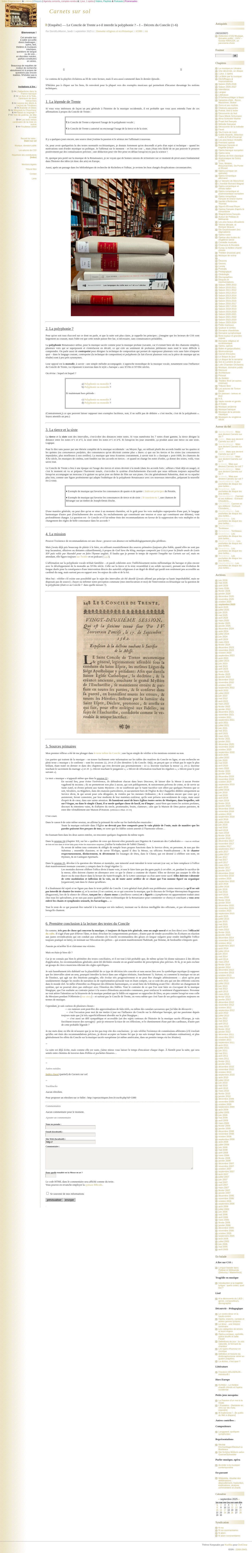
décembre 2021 (226, 712)
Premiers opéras (226, 142)
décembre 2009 (226, 1099)
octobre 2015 (224, 911)
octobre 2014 (224, 943)
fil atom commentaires (229, 1536)
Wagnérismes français (229, 214)
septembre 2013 (226, 978)
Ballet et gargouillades (229, 348)
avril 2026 (223, 585)
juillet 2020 (223, 757)
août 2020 (223, 755)
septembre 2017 (226, 849)
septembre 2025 (226, 604)
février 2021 (224, 739)
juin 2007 (222, 1179)
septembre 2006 (226, 1203)
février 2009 (224, 1126)
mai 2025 (222, 615)
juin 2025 (222, 612)
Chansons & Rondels (228, 245)
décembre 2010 (226, 1066)
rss (146, 31)
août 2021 (223, 722)
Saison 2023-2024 (227, 322)
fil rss (220, 1527)
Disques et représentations (226, 280)
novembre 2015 (226, 908)
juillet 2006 (223, 1209)
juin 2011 (222, 1050)
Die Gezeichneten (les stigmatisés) (229, 230)
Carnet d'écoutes (226, 354)
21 (240, 1510)
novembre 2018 (226, 811)
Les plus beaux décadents (231, 222)
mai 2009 (222, 1117)
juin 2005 (222, 1244)
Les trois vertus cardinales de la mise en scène (25, 121)
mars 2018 (223, 833)
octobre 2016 (224, 878)
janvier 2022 (224, 709)
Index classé (52, 1074)
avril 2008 (223, 1152)
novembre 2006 (226, 1198)
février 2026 (224, 591)
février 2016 (224, 900)
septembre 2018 (226, 816)
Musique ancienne (227, 406)
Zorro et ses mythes (228, 105)
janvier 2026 (224, 593)
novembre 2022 (226, 682)
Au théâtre (223, 378)
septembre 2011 (226, 1042)
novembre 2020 (226, 747)
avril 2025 (223, 618)
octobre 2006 (224, 1201)
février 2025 (224, 623)
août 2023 (223, 658)
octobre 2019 (224, 782)
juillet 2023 (223, 661)
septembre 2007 (226, 1171)
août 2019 (223, 787)
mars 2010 (223, 1091)
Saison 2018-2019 (227, 309)
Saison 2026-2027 (227, 87)
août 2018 (223, 819)
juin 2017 (222, 857)
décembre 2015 (226, 905)
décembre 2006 (226, 1195)
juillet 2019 (223, 790)
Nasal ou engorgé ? (26, 112)
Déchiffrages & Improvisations (225, 80)
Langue (222, 92)
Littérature (223, 95)
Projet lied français (227, 121)
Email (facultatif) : (54, 1131)
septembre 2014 (226, 945)
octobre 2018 (224, 814)
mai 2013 (222, 988)
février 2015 (224, 932)
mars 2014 (223, 962)
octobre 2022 (224, 685)
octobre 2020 (224, 749)
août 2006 (223, 1206)
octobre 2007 (224, 1169)
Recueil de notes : (28, 139)
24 (225, 1513)
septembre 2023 (226, 655)
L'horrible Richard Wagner (231, 183)
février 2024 (224, 644)
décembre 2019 (226, 776)
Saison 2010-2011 (227, 287)
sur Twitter (82, 556)
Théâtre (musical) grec (229, 253)
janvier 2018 (224, 838)
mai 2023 (222, 666)
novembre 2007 (226, 1166)
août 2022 (223, 690)
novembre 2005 (226, 1230)
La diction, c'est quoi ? (229, 1361)
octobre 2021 (224, 717)
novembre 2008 (226, 1134)
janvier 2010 (224, 1096)
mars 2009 (223, 1123)
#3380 (139, 31)
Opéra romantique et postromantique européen (231, 192)
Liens (34, 179)
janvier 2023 (224, 677)
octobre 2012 (224, 1007)
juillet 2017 (223, 854)
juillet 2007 (223, 1177)
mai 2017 (222, 859)
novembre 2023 (226, 650)
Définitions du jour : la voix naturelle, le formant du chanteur (231, 1343)
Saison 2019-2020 (227, 311)
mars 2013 (223, 994)
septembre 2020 (226, 752)
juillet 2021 (223, 725)
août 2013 (223, 980)
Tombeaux (223, 528)
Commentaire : (52, 1146)
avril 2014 (223, 959)
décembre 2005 (226, 1228)
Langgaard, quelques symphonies (228, 1432)
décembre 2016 (226, 873)
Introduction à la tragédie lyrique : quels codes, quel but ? (231, 1285)
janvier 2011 (224, 1064)
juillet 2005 (223, 1241)
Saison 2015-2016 (227, 301)
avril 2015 (223, 927)
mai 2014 (222, 956)
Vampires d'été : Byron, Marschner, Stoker (229, 101)
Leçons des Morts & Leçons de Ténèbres (26, 104)
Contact (33, 174)
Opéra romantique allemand (227, 177)
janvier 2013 (224, 999)
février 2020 (224, 771)
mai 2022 (222, 698)
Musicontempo (225, 351)
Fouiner (219, 50)
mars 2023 (223, 671)
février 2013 (224, 997)
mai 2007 (222, 1182)
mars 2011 (223, 1058)
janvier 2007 (224, 1193)
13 (236, 1507)
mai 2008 (222, 1150)
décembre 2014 (226, 937)
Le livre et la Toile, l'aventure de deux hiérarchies (28, 98)
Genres (222, 263)
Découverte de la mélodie (231, 126)
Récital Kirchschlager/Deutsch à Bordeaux (230, 1447)
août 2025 (223, 607)
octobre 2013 (224, 975)
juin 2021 (222, 728)
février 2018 (224, 835)
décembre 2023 (226, 647)
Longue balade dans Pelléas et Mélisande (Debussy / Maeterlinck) (230, 1270)
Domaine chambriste (228, 330)
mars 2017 (223, 865)
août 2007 (223, 1174)
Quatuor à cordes (226, 328)
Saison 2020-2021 (227, 314)
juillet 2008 (223, 1144)
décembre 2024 (226, 628)
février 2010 (224, 1093)
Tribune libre (31, 169)
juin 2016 (222, 889)
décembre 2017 (226, 841)
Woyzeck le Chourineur (25, 110)
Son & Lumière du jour (229, 362)
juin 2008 (222, 1147)
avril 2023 (223, 669)
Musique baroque (226, 409)
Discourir (222, 370)
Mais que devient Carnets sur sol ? (230, 434)
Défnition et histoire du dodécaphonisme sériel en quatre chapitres (231, 1356)
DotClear (242, 1544)
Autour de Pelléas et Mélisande (228, 218)
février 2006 (224, 1222)
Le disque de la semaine (230, 359)
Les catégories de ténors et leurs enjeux (230, 1330)
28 (240, 1513)
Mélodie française (227, 124)
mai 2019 (222, 795)
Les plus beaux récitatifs (230, 140)
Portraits (222, 269)
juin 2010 (222, 1083)
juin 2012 (222, 1018)
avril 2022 (223, 701)
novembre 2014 (226, 940)
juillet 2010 (223, 1080)
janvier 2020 (224, 773)
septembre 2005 (226, 1236)
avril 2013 (223, 991)
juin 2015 (222, 921)
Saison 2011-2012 (227, 290)
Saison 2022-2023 (227, 319)
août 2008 (223, 1142)
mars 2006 (223, 1220)
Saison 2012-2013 (227, 293)
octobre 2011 (224, 1040)
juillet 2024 (223, 634)
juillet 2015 (223, 919)
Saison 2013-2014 (227, 295)
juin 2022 (222, 696)
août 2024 (223, 631)
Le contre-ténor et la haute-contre (228, 1315)
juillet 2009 (223, 1112)
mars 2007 (223, 1187)
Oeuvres (222, 261)
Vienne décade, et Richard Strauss (227, 225)
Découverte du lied (227, 113)
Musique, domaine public (26, 146)
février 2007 (224, 1190)
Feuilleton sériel (29, 126)
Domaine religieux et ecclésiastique (114, 31)
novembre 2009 (226, 1101)
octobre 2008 (224, 1136)
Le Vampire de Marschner (231, 181)
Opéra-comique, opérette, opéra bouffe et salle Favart (231, 1336)
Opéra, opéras (225, 346)
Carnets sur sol (70, 11)
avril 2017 (223, 862)
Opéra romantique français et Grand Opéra (230, 197)
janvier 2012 (224, 1031)
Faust (221, 129)
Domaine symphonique (229, 333)
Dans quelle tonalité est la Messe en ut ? (63, 1172)
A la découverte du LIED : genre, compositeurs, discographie (231, 1300)
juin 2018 (222, 825)
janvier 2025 (224, 626)
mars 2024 (223, 642)
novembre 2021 (226, 714)
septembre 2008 (226, 1139)
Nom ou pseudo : (53, 1124)
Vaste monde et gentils (229, 401)
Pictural (222, 375)
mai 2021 (222, 730)
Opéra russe (224, 234)
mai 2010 (222, 1085)
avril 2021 (223, 733)
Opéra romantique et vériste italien (228, 187)
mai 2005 (222, 1247)
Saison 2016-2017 (227, 303)
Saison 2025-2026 (227, 84)
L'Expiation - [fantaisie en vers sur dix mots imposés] (230, 1407)
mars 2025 (223, 620)
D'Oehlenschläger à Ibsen (231, 97)
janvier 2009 (224, 1128)
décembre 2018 (226, 808)
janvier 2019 (224, 806)
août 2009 (223, 1109)
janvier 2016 (224, 902)
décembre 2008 (226, 1131)
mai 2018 (222, 827)
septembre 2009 (226, 1107)
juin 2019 (222, 792)
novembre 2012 (226, 1005)
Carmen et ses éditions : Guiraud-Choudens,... (230, 498)
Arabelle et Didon (27, 108)
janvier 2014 (224, 967)
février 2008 (224, 1158)
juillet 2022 (223, 693)
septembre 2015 (226, 913)
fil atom (221, 1533)
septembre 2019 (226, 784)
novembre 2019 (226, 779)
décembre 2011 (226, 1034)
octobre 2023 (224, 653)
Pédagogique (224, 271)
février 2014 (224, 964)
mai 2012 (222, 1021)
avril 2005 (223, 1249)
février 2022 (224, 706)
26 (232, 1513)
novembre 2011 (226, 1037)
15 (217, 1510)
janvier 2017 (224, 870)
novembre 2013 (226, 972)
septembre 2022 (226, 687)
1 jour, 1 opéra (225, 73)
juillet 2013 (223, 983)
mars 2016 (223, 897)
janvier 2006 (224, 1225)
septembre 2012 (226, 1010)
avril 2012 (223, 1023)
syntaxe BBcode (93, 1184)
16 (221, 1510)
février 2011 (224, 1061)
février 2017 (224, 868)
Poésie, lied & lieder (228, 110)
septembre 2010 (226, 1074)
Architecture (224, 373)
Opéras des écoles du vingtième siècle (229, 238)
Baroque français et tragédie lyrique (228, 146)
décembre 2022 (226, 679)
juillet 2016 (223, 886)
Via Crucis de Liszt (227, 132)
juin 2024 (222, 636)
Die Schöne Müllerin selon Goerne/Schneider (231, 1453)
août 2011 (223, 1045)
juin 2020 (222, 760)
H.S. (220, 398)
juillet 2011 (223, 1048)
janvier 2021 (224, 741)
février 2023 (224, 674)
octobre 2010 (224, 1072)
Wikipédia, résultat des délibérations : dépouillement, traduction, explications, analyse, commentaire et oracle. (231, 1483)
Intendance (223, 89)
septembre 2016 (226, 881)
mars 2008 (223, 1155)
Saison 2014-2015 (227, 298)
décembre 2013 (226, 970)
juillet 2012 (223, 1015)
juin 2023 (222, 663)
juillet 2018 (223, 822)
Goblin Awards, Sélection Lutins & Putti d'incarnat (230, 136)
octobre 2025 (224, 601)
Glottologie (223, 274)
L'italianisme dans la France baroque (26, 92)
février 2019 (224, 803)
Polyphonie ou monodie (96, 383)
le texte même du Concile (107, 753)
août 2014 (223, 948)
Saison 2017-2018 (227, 306)
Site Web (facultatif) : (55, 1139)
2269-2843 (241, 1549)
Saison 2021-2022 (227, 317)
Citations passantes (228, 108)
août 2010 (223, 1077)
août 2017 (223, 851)
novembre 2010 (226, 1069)
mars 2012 (223, 1026)
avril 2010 (223, 1088)
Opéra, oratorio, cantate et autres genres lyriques (231, 1320)
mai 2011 (222, 1053)
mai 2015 (222, 924)
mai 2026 (222, 583)
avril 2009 (223, 1120)
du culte (49, 933)
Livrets (221, 266)
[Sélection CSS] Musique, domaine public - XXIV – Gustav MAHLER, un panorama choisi (231, 39)
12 (232, 1507)
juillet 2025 (223, 610)
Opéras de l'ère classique (230, 156)
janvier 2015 (224, 935)
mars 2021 (223, 736)
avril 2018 (223, 830)
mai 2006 (222, 1214)
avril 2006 (223, 1217)
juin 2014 (222, 954)
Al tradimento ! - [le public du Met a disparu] (230, 1414)
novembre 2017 (226, 843)
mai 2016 (222, 892)
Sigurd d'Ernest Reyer (229, 206)
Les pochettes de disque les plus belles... (230, 483)
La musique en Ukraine (229, 68)
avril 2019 (223, 798)
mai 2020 (222, 763)
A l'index (222, 404)
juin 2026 (222, 580)
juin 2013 (222, 986)
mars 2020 (223, 768)
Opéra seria (224, 153)
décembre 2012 (226, 1002)
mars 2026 (223, 588)
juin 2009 (222, 1115)
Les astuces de (28, 150)
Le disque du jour (226, 356)
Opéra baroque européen (230, 150)
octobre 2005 (224, 1233)
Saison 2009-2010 (227, 285)
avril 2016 (223, 894)
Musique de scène (227, 255)
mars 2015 (223, 929)
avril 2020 (223, 765)
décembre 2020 (226, 744)
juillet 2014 (223, 951)
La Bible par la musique (230, 76)
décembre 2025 (226, 596)
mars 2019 (223, 800)
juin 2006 (222, 1212)
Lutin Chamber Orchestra (230, 364)
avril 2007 (223, 1185)
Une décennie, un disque (230, 71)
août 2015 (223, 916)
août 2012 (223, 1013)
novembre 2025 (226, 599)
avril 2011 (223, 1056)
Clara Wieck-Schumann (230, 116)
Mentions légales (29, 164)
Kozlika (228, 1544)
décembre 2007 (226, 1163)
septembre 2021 (226, 720)
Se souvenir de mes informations (67, 1193)
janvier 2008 (224, 1160)
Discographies (225, 277)
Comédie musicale (227, 242)
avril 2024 (223, 639)
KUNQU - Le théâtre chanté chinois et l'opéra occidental (230, 1387)
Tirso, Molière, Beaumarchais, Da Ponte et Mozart (230, 165)
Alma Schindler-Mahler (229, 118)
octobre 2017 (224, 846)
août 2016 (223, 884)
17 (225, 1510)
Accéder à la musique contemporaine (229, 1466)
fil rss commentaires (228, 1530)
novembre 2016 (226, 876)
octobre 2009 (224, 1104)
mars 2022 (223, 704)
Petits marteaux (226, 325)
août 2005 (223, 1238)
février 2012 (224, 1029)
